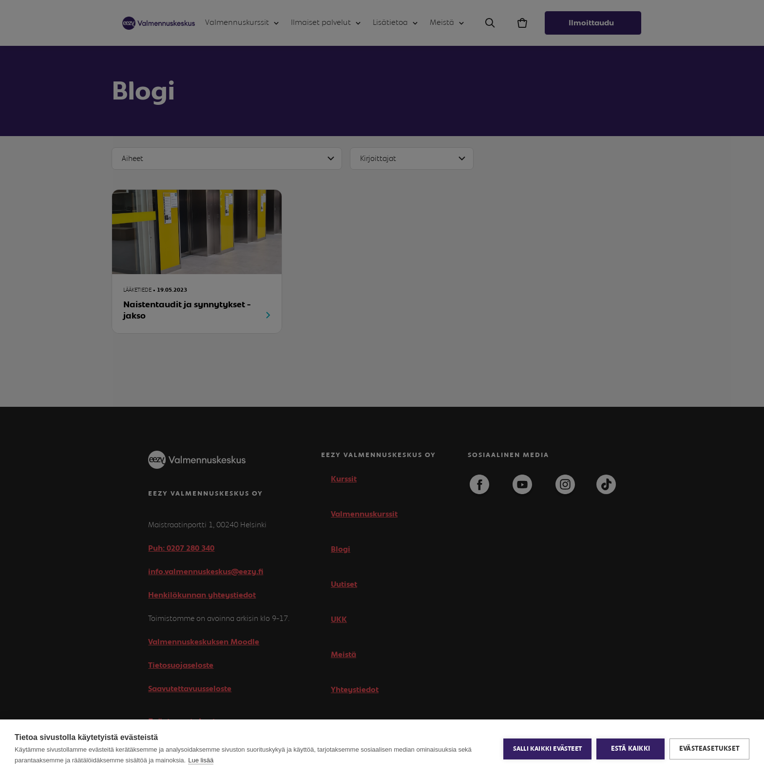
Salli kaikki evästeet (547, 749)
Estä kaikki (630, 748)
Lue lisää (200, 760)
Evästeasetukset (709, 748)
